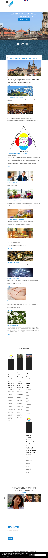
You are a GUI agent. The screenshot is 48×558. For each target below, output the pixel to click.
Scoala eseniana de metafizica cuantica (17, 153)
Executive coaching (12, 182)
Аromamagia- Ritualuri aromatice (16, 219)
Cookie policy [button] (18, 554)
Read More (10, 85)
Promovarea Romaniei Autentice (15, 97)
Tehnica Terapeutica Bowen (14, 300)
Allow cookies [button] (40, 554)
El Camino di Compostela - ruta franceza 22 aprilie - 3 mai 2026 (23, 58)
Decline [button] (31, 554)
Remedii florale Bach (13, 325)
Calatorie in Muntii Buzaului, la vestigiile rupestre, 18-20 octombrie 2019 (20, 381)
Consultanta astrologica (13, 262)
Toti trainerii (24, 492)
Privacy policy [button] (5, 556)
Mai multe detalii (24, 19)
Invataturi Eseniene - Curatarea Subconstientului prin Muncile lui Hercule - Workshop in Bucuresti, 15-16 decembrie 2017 (31, 444)
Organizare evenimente (13, 114)
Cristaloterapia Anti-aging (14, 278)
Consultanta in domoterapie (14, 238)
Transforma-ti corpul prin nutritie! (15, 200)
